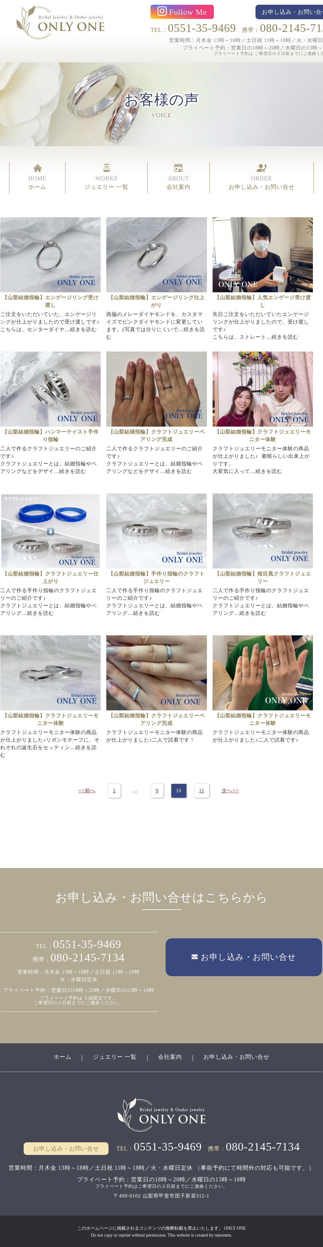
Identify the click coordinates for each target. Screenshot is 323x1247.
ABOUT (179, 177)
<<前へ (86, 790)
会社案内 (170, 1056)
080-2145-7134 (88, 957)
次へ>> (229, 790)
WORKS (106, 177)
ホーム (62, 1056)
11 (201, 790)
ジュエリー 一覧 (115, 1056)
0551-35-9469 (202, 28)
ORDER (262, 177)
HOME (37, 177)
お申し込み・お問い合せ (237, 1056)
